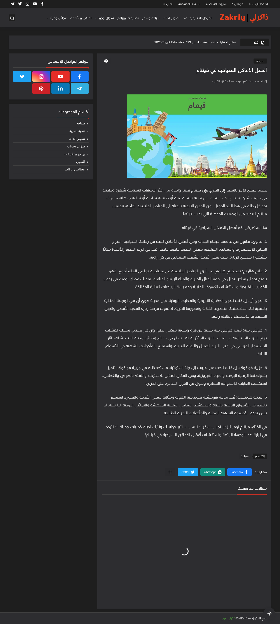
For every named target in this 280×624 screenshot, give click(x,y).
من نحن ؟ (237, 3)
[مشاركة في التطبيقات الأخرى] (170, 472)
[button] (239, 472)
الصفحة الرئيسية (258, 3)
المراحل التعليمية (200, 18)
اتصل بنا (168, 3)
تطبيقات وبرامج (128, 18)
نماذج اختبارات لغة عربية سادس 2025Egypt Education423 (195, 42)
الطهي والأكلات (81, 18)
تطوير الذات (171, 18)
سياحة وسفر (151, 18)
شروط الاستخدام (216, 3)
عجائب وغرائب (57, 18)
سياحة (260, 61)
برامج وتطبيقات (74, 154)
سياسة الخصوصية (189, 3)
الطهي (80, 161)
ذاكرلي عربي (228, 618)
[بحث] (12, 17)
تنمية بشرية (77, 131)
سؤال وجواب (104, 18)
